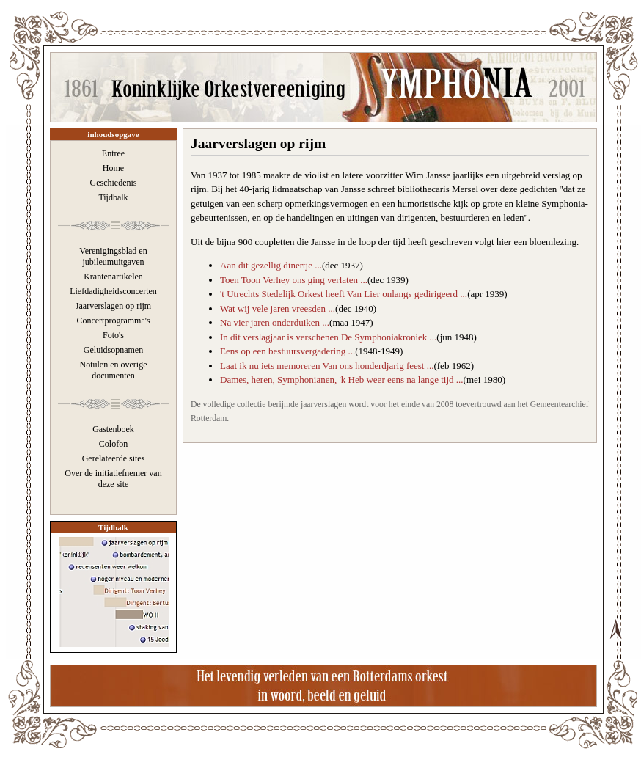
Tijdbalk (113, 197)
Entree (113, 153)
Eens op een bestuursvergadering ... (287, 350)
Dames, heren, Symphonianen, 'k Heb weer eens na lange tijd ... (342, 379)
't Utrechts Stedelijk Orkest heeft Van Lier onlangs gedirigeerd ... (343, 293)
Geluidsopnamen (113, 350)
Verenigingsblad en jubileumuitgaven (113, 256)
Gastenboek (113, 429)
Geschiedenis (113, 183)
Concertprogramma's (113, 320)
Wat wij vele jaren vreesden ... (277, 308)
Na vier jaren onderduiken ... (274, 322)
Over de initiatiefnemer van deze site (113, 478)
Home (113, 168)
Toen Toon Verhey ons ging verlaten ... (293, 279)
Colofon (113, 444)
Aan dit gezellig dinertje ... (271, 265)
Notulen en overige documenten (113, 370)
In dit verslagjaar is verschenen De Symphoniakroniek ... (328, 337)
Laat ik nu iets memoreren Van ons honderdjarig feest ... (326, 365)
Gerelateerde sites (113, 458)
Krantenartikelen (113, 276)
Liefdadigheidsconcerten (113, 291)
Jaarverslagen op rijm (113, 306)
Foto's (113, 335)
